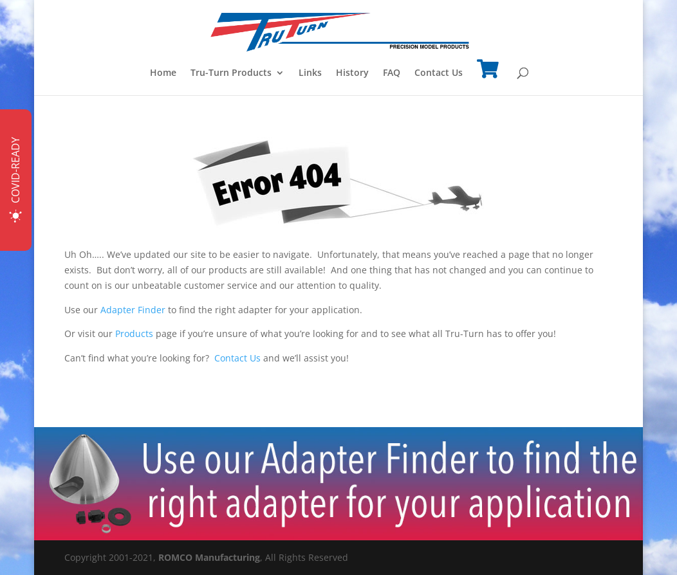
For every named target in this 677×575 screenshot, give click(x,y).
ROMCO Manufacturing (209, 557)
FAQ (391, 73)
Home (163, 73)
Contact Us (438, 73)
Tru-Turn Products (231, 73)
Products (134, 333)
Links (310, 73)
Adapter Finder (132, 310)
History (352, 73)
